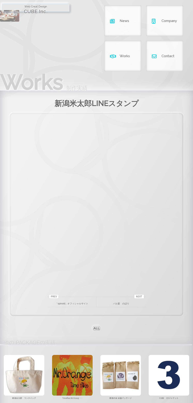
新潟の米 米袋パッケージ (121, 343)
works (124, 384)
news (68, 384)
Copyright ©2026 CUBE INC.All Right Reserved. (96, 394)
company (96, 384)
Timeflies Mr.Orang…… (72, 343)
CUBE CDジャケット (168, 343)
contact (151, 384)
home (41, 384)
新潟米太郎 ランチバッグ (24, 343)
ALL (96, 270)
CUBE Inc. (24, 13)
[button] (95, 352)
